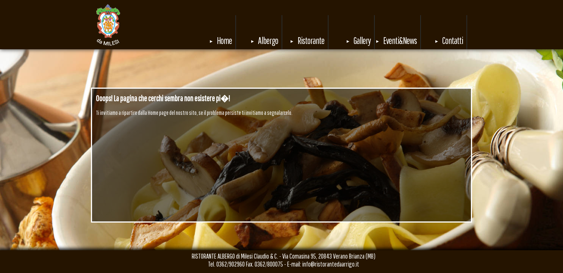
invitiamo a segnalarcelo (268, 112)
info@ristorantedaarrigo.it (330, 264)
